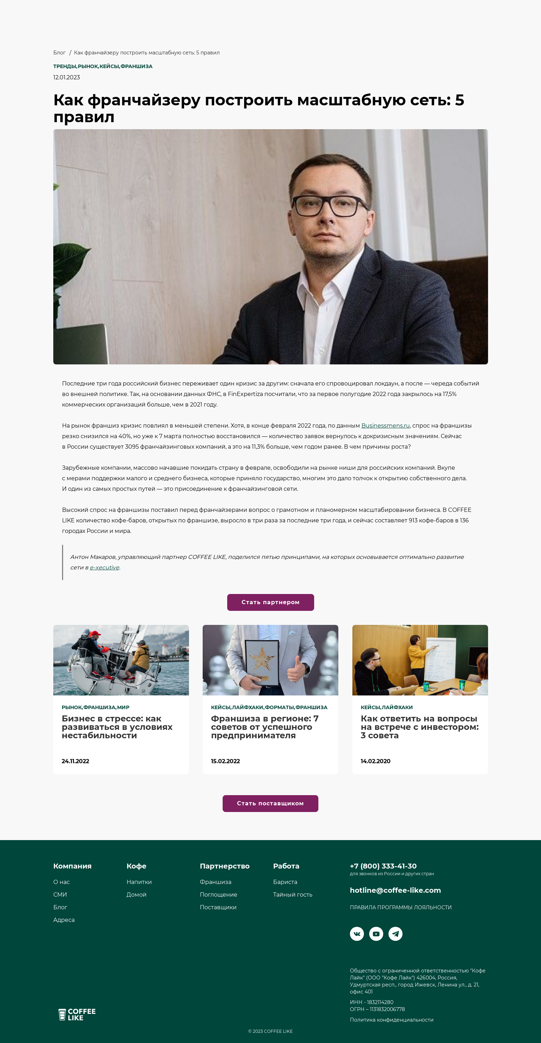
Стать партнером (271, 602)
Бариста (285, 882)
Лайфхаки (247, 707)
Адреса (64, 920)
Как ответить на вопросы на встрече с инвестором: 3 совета (420, 727)
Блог (59, 52)
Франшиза (137, 66)
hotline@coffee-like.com (395, 890)
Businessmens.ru (385, 425)
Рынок (88, 66)
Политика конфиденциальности (392, 1020)
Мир (123, 707)
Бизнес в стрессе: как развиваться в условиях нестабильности (117, 727)
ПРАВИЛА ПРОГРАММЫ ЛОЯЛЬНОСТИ (401, 907)
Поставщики (218, 907)
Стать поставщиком (270, 803)
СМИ (60, 894)
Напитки (139, 882)
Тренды (64, 66)
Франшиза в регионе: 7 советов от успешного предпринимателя (265, 727)
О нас (61, 882)
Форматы (279, 707)
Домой (137, 894)
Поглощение (218, 894)
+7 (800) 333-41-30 (383, 866)
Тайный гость (292, 894)
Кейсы (109, 66)
